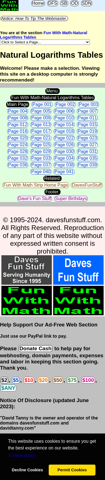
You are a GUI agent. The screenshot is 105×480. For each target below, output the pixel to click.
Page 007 (87, 111)
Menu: (52, 91)
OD (74, 3)
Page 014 (64, 124)
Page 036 (17, 165)
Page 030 (64, 151)
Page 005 (41, 111)
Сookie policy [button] (22, 455)
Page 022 (64, 138)
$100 (88, 380)
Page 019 (87, 131)
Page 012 (17, 124)
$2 (4, 380)
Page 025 (41, 144)
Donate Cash (35, 348)
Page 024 (17, 144)
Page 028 (17, 151)
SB (64, 3)
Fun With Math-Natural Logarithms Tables (52, 97)
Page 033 (41, 158)
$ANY (8, 388)
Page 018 (64, 131)
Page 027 (87, 144)
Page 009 (41, 117)
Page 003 (88, 104)
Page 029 (41, 151)
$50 (57, 380)
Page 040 (41, 171)
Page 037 (41, 165)
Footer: (52, 191)
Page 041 (64, 171)
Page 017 (41, 131)
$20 (43, 380)
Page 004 (17, 111)
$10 (28, 380)
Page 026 (64, 144)
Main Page (18, 104)
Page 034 (64, 158)
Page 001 (42, 104)
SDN (87, 3)
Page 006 (64, 111)
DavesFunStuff (87, 185)
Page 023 (87, 138)
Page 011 (87, 117)
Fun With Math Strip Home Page (35, 185)
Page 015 (87, 124)
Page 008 (17, 117)
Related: (52, 178)
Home (38, 3)
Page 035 (87, 158)
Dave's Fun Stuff (34, 198)
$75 (72, 380)
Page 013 (41, 124)
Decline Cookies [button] (27, 470)
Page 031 (87, 151)
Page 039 (87, 165)
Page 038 (64, 165)
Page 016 (17, 131)
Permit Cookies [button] (72, 470)
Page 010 (64, 117)
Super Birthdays (71, 198)
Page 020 (17, 138)
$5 (16, 380)
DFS (52, 3)
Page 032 (17, 158)
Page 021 (41, 138)
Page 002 (65, 104)
